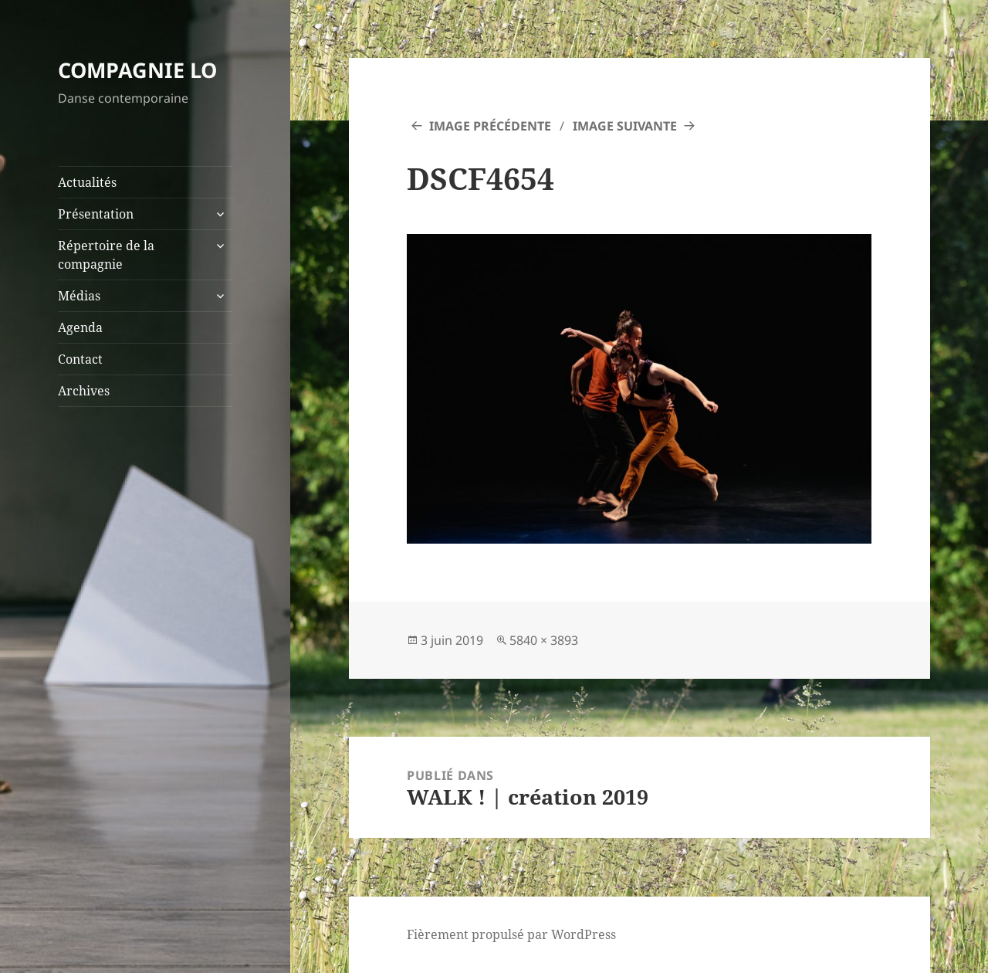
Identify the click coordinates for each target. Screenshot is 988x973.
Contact (80, 359)
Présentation (96, 213)
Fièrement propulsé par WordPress (511, 934)
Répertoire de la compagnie (106, 255)
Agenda (80, 327)
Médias (79, 295)
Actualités (87, 182)
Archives (84, 390)
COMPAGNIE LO (137, 70)
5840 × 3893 (543, 640)
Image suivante (625, 125)
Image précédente (490, 125)
